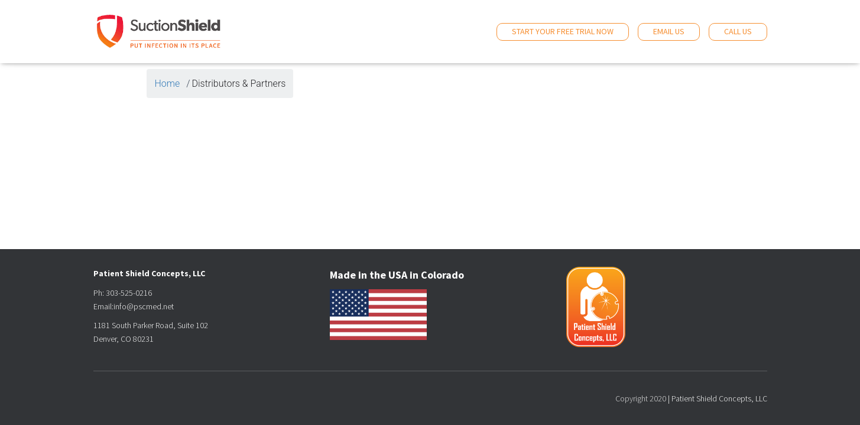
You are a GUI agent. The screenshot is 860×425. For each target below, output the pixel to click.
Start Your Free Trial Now (563, 31)
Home (167, 83)
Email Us (668, 31)
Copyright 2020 (640, 398)
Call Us (738, 31)
